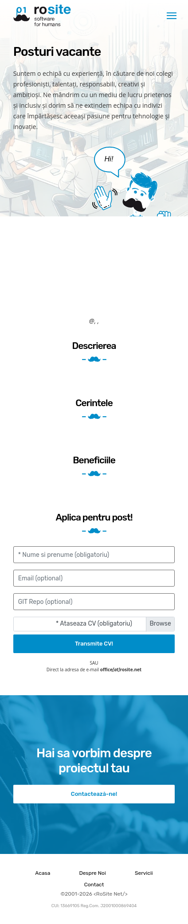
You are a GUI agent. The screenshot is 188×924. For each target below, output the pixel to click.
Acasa (42, 873)
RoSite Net (42, 15)
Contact (94, 884)
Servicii (144, 873)
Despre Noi (92, 873)
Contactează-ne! (94, 794)
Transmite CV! (94, 643)
